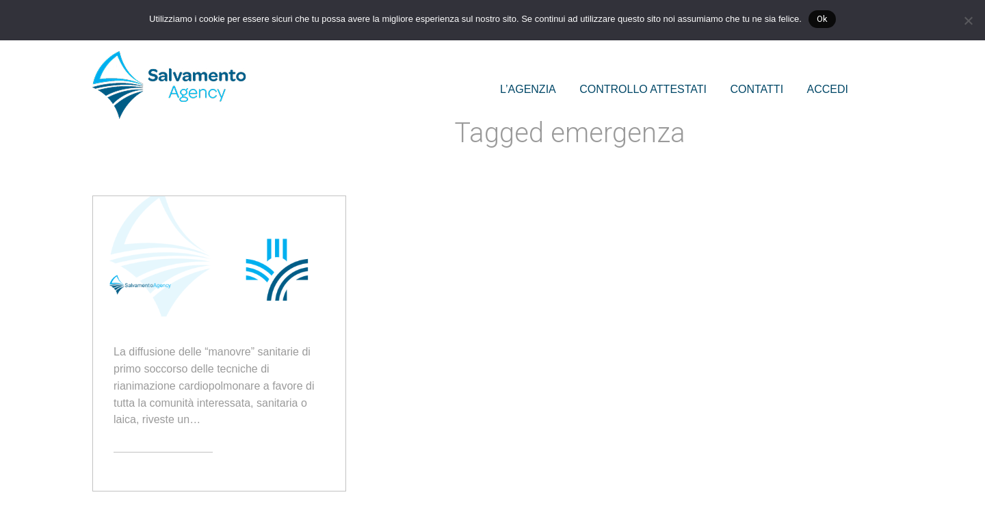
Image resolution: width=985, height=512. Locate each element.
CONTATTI (756, 89)
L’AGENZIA (528, 89)
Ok (822, 19)
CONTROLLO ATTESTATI (643, 89)
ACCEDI (827, 89)
